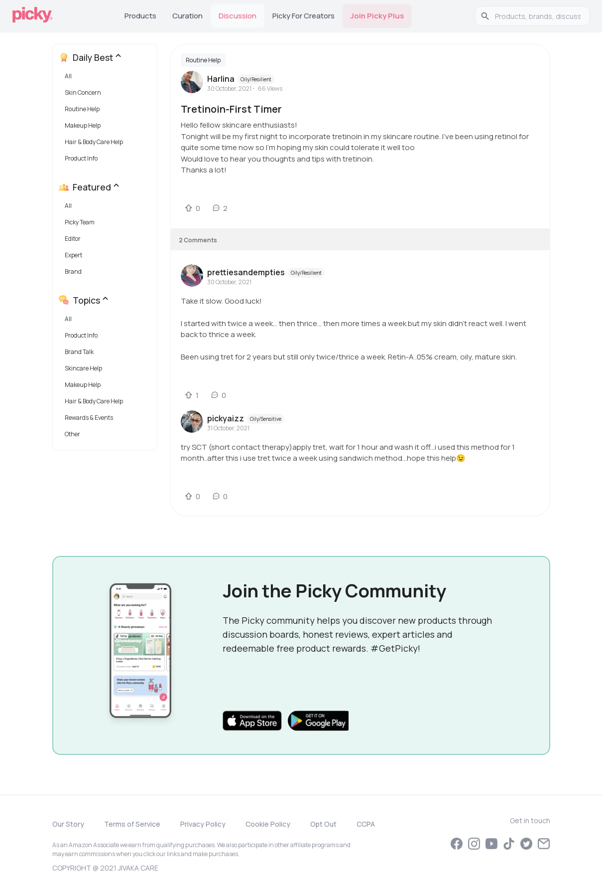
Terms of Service (132, 824)
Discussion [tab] (237, 15)
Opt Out (323, 824)
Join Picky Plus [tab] (377, 15)
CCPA (366, 824)
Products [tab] (140, 15)
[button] (107, 78)
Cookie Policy (267, 824)
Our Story (68, 824)
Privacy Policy (203, 824)
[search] (538, 16)
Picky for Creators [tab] (303, 15)
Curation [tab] (187, 15)
